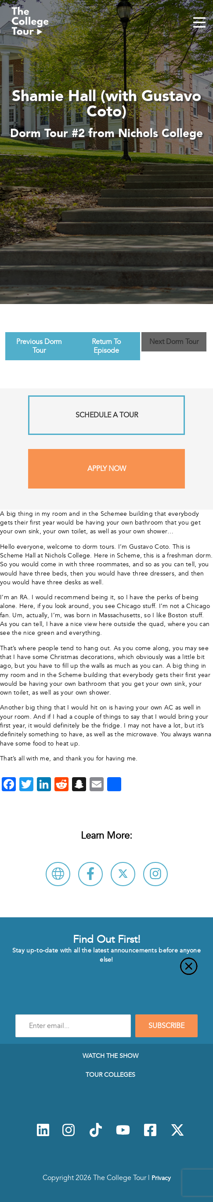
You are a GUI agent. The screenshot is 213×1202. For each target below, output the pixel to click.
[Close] (106, 971)
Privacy (161, 1178)
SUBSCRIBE (166, 1025)
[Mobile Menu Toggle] (199, 23)
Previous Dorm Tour (39, 346)
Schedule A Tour (107, 415)
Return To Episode (106, 346)
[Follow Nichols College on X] (123, 874)
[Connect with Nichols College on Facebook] (90, 874)
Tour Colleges (110, 1075)
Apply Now (106, 468)
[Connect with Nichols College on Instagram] (155, 874)
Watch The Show (110, 1056)
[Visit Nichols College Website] (58, 874)
